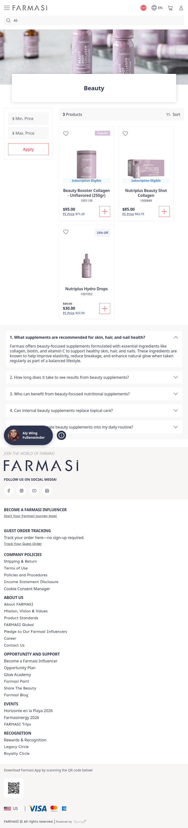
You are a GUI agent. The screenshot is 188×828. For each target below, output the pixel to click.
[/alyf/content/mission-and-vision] (25, 611)
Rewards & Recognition (25, 740)
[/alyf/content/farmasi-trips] (17, 724)
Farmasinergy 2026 (21, 717)
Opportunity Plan (19, 667)
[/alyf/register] (30, 516)
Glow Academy (17, 674)
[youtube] (34, 491)
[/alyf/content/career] (10, 638)
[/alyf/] (30, 8)
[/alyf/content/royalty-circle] (17, 753)
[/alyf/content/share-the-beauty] (20, 688)
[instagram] (21, 491)
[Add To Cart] (104, 211)
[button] (28, 149)
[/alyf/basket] (170, 8)
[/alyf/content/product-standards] (21, 618)
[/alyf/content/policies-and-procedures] (25, 575)
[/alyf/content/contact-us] (14, 645)
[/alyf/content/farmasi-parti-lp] (16, 681)
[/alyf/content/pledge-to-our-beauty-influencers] (35, 631)
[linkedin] (47, 491)
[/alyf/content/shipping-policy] (20, 561)
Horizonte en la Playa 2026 (28, 710)
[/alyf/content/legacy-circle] (16, 746)
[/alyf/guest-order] (23, 543)
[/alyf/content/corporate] (19, 624)
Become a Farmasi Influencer (31, 660)
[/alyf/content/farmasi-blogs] (16, 695)
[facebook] (9, 491)
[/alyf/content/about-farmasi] (18, 604)
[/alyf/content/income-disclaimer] (31, 581)
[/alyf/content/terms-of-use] (16, 568)
